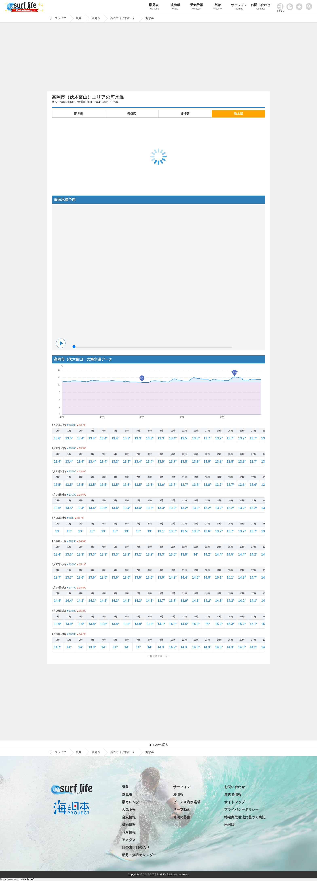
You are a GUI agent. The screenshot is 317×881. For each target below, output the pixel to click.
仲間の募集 (181, 817)
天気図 (131, 113)
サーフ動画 (181, 810)
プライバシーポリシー (241, 810)
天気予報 (196, 7)
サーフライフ (57, 752)
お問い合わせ (260, 7)
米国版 (229, 825)
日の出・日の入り (135, 847)
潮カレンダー (132, 802)
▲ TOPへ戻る (158, 744)
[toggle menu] (309, 5)
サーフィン (239, 7)
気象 (218, 7)
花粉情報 (129, 832)
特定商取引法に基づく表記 (244, 817)
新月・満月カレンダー (139, 855)
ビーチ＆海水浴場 (187, 802)
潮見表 (154, 7)
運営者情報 (232, 795)
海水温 (238, 113)
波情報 (175, 7)
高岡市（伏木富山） (122, 752)
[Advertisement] (158, 58)
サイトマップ (234, 802)
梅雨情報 (129, 825)
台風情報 (129, 817)
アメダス (129, 840)
